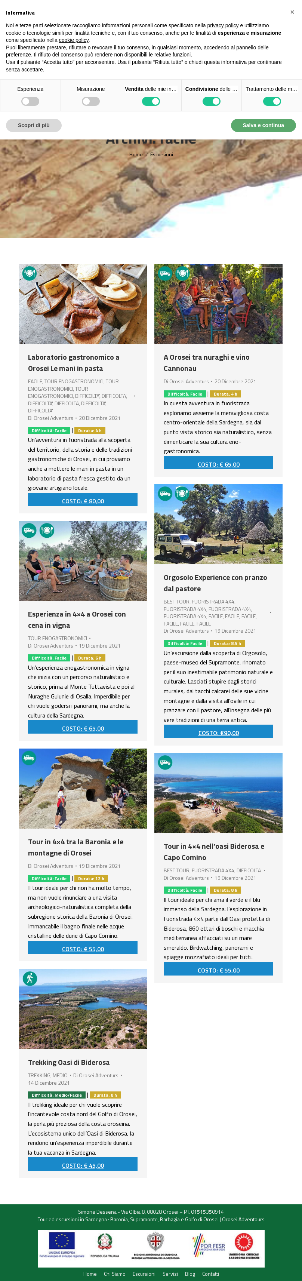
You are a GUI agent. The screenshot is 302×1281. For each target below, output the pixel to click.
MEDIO (60, 1075)
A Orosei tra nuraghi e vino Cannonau (207, 362)
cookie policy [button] (74, 40)
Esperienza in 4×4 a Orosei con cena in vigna (77, 619)
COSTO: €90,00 (218, 732)
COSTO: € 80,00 (83, 501)
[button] (292, 12)
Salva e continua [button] (263, 125)
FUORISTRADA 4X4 (213, 601)
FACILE (35, 381)
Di (50, 418)
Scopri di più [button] (34, 125)
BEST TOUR (176, 601)
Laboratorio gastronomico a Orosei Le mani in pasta (74, 362)
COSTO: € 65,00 (219, 464)
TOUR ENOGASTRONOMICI (74, 381)
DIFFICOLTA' (87, 396)
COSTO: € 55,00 (83, 948)
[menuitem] (90, 1274)
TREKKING (39, 1075)
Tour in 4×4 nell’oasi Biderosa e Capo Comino (214, 851)
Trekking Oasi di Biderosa (69, 1062)
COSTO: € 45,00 (83, 1165)
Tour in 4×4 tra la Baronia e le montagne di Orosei (75, 847)
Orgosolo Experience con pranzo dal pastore (215, 582)
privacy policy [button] (223, 25)
